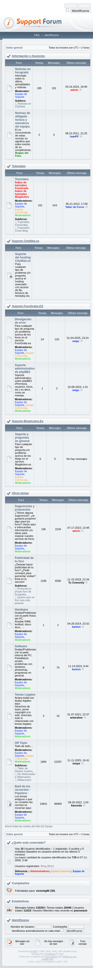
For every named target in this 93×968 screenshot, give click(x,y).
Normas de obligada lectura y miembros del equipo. (22, 119)
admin (74, 89)
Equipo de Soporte (21, 95)
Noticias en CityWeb (23, 105)
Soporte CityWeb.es (25, 241)
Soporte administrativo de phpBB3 (25, 368)
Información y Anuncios (28, 56)
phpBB (33, 951)
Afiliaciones (24, 779)
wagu (75, 341)
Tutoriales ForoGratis (22, 223)
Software (21, 646)
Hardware (21, 609)
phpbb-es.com (70, 956)
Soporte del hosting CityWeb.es (23, 257)
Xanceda (76, 805)
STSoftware (50, 954)
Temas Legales (25, 694)
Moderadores (23, 215)
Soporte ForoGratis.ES (27, 306)
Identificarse (51, 35)
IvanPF (74, 136)
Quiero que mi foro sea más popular (24, 600)
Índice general (14, 47)
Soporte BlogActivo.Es (27, 421)
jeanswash (80, 910)
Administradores (39, 871)
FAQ (36, 35)
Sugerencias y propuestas (24, 508)
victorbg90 (43, 890)
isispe (76, 763)
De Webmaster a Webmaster (25, 775)
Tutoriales (18, 166)
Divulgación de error (23, 321)
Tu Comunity (76, 582)
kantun (76, 626)
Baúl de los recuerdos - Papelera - (23, 790)
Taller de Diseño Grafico (23, 770)
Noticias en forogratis (23, 70)
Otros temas (20, 493)
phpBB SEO (48, 959)
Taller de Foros (74, 207)
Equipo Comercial (21, 211)
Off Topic (21, 743)
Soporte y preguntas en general (22, 438)
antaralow (76, 717)
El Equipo (47, 826)
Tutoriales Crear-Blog (22, 229)
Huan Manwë (50, 956)
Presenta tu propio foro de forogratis (23, 591)
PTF (61, 954)
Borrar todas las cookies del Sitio (22, 826)
